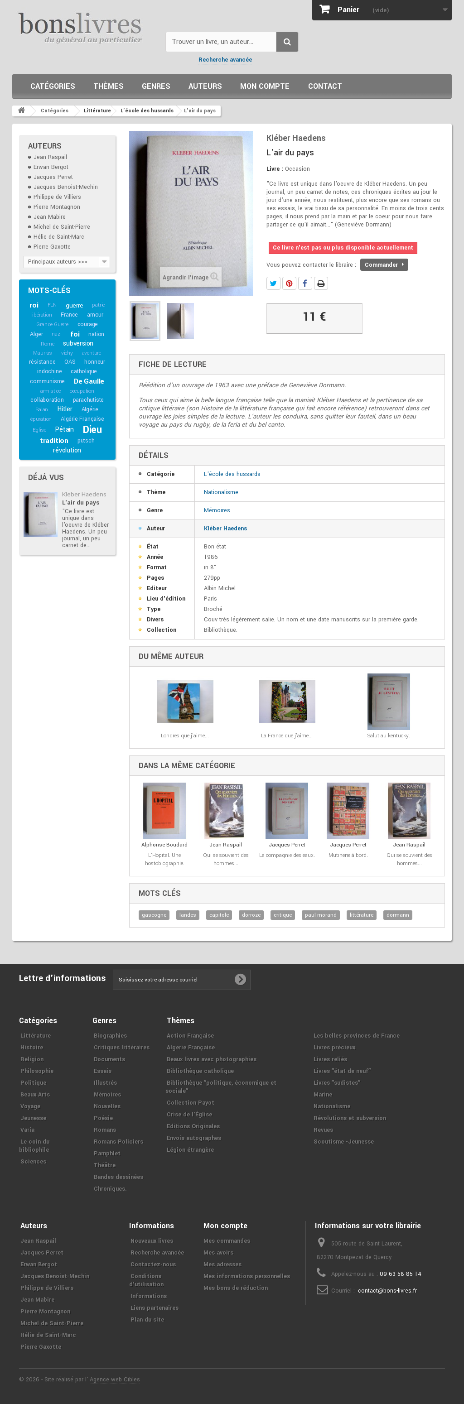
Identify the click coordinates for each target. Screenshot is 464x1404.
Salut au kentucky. (388, 736)
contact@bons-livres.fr (387, 1291)
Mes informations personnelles (246, 1276)
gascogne (154, 915)
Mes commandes (226, 1241)
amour (95, 315)
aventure (91, 353)
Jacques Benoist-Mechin (66, 187)
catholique (84, 371)
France (69, 315)
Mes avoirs (218, 1253)
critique (283, 915)
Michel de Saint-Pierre (62, 227)
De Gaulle (89, 381)
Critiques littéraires (122, 1047)
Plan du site (147, 1320)
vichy (67, 353)
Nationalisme (221, 492)
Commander (384, 265)
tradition (54, 441)
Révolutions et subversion (350, 1118)
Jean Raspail (50, 157)
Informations (148, 1296)
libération (41, 315)
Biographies (110, 1036)
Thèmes (108, 86)
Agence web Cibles (115, 1379)
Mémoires (217, 510)
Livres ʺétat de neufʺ (342, 1071)
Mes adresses (222, 1264)
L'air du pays (80, 502)
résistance (42, 362)
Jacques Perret (53, 177)
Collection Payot (190, 1103)
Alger (36, 334)
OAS (69, 362)
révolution (67, 450)
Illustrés (105, 1083)
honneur (94, 362)
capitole (219, 915)
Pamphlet (107, 1153)
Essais (102, 1071)
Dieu (92, 430)
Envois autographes (194, 1138)
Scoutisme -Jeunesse (344, 1142)
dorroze (251, 915)
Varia (27, 1130)
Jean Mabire (50, 217)
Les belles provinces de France (357, 1036)
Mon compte (265, 86)
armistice (50, 391)
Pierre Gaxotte (52, 247)
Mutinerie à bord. (348, 855)
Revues (323, 1130)
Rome (47, 344)
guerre (74, 305)
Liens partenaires (154, 1308)
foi (74, 334)
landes (187, 915)
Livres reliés (330, 1059)
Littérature (35, 1036)
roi (33, 305)
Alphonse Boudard (164, 845)
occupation (82, 391)
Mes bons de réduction (235, 1288)
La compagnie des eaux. (287, 855)
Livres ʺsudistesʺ (337, 1083)
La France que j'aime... (287, 736)
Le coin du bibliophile (34, 1146)
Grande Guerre (52, 324)
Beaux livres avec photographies (211, 1059)
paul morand (321, 915)
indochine (49, 371)
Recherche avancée (225, 60)
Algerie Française (191, 1047)
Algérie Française (82, 419)
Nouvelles (107, 1106)
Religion (32, 1059)
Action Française (190, 1036)
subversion (78, 343)
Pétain (64, 429)
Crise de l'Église (189, 1115)
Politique (33, 1083)
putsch (86, 441)
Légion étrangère (190, 1150)
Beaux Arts (35, 1095)
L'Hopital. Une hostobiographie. (164, 859)
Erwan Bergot (51, 167)
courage (87, 324)
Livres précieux (334, 1047)
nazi (56, 334)
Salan (42, 410)
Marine (323, 1095)
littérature (361, 915)
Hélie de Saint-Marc (59, 237)
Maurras (42, 353)
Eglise (39, 430)
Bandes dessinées (118, 1177)
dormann (398, 915)
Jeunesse (33, 1118)
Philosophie (36, 1071)
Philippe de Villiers (57, 197)
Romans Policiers (118, 1142)
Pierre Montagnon (57, 207)
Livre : (274, 169)
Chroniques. (110, 1189)
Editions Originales (193, 1126)
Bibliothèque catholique (200, 1071)
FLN (52, 305)
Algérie (90, 409)
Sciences (33, 1162)
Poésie (103, 1118)
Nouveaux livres (151, 1241)
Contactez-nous (153, 1264)
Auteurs (205, 86)
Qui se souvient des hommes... (226, 859)
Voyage (30, 1106)
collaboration (46, 400)
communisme (47, 381)
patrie (98, 305)
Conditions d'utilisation (146, 1280)
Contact (325, 86)
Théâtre (105, 1165)
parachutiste (88, 400)
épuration (41, 419)
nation (96, 334)
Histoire (31, 1047)
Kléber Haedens (84, 494)
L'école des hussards (232, 474)
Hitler (64, 409)
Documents (109, 1059)
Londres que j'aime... (185, 736)
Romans (105, 1130)
